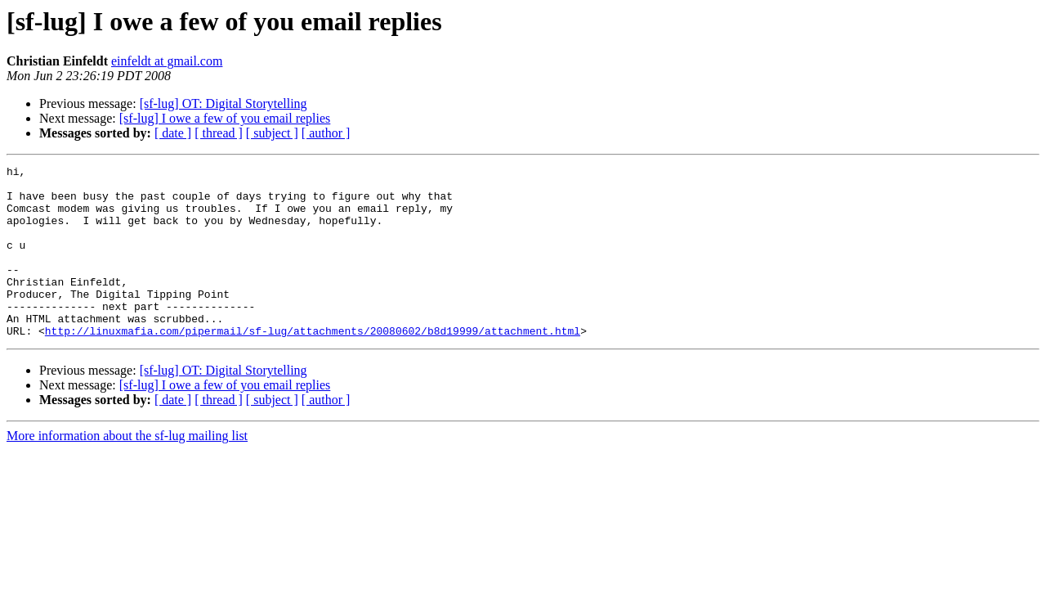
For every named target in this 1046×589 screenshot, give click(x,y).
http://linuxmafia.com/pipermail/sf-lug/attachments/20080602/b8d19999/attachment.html (312, 364)
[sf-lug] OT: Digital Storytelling (223, 103)
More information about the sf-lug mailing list (127, 470)
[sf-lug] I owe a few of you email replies (225, 118)
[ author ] (326, 133)
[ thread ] (218, 133)
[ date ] (172, 133)
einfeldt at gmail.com (166, 61)
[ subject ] (272, 133)
